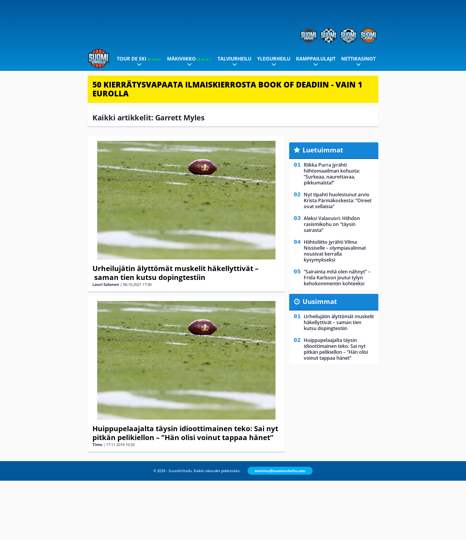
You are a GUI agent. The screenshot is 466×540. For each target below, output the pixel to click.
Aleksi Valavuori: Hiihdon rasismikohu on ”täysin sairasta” (332, 224)
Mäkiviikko (189, 58)
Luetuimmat (323, 149)
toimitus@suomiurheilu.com (280, 470)
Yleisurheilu (273, 58)
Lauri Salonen (105, 284)
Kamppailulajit (316, 58)
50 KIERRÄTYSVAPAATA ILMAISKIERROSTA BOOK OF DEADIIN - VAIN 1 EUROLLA (227, 89)
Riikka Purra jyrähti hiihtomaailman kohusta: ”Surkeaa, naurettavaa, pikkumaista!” (332, 174)
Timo (97, 444)
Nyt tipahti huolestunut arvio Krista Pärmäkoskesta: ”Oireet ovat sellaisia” (337, 200)
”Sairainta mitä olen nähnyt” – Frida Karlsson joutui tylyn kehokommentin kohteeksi (337, 277)
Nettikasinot (358, 58)
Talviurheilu (234, 58)
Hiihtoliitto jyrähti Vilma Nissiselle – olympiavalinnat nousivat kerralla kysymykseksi (335, 251)
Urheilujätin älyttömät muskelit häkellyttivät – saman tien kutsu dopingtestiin (175, 272)
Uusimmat (320, 301)
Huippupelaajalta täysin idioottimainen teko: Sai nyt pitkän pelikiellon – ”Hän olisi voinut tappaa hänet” (185, 432)
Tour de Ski (139, 58)
